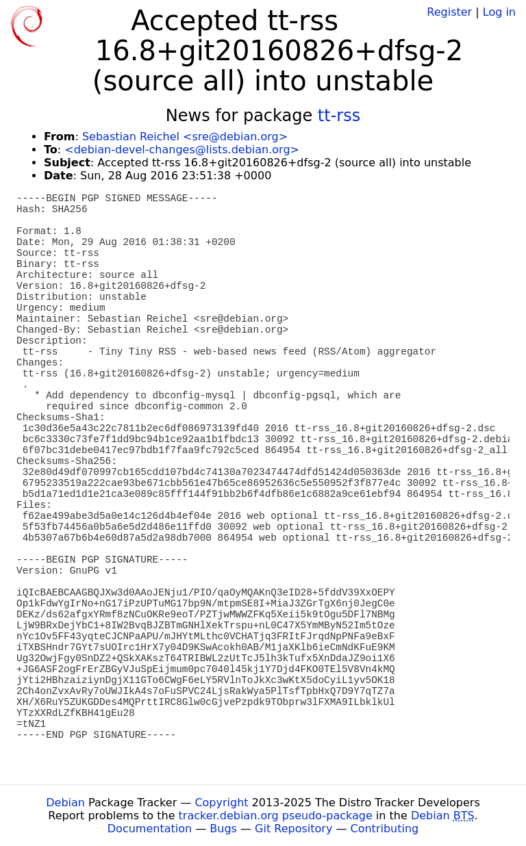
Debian (65, 802)
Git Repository (293, 828)
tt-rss (339, 115)
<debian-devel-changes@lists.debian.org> (181, 149)
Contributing (385, 828)
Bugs (223, 828)
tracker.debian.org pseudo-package (276, 815)
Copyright (221, 802)
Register (449, 11)
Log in (499, 11)
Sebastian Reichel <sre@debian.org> (185, 136)
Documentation (150, 828)
